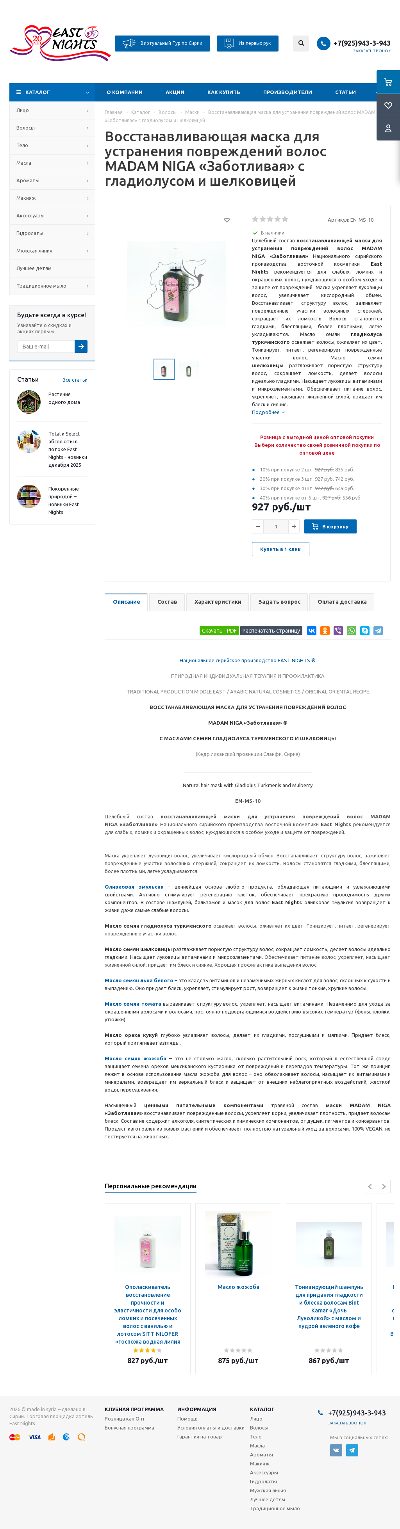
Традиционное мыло (41, 285)
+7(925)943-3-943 (362, 42)
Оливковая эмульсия (134, 886)
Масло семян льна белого (139, 980)
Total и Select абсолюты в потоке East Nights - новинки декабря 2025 (67, 449)
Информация (196, 1409)
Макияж (26, 198)
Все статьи (75, 379)
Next (383, 1186)
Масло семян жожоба (135, 1058)
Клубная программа (134, 1409)
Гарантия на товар (199, 1436)
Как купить (223, 92)
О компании (125, 92)
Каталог (37, 92)
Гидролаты (29, 233)
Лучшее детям (34, 268)
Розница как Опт (125, 1418)
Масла (23, 162)
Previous (370, 1186)
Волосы (25, 127)
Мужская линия (34, 250)
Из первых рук (248, 43)
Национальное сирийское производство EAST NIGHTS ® (248, 660)
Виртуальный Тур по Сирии (162, 43)
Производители (287, 92)
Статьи (345, 92)
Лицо (22, 110)
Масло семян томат (131, 1003)
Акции (175, 92)
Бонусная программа (129, 1427)
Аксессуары (30, 215)
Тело (22, 145)
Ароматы (27, 180)
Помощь (187, 1418)
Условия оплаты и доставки (211, 1427)
